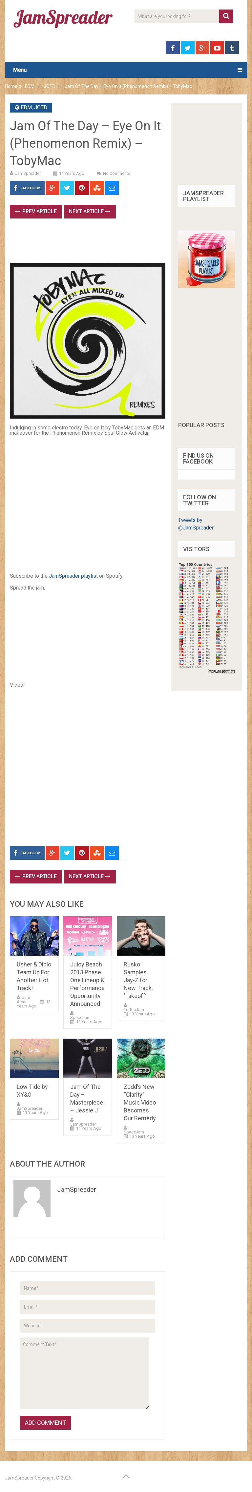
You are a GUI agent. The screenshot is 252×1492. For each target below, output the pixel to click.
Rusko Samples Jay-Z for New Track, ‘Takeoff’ (138, 980)
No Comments (116, 173)
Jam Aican (23, 999)
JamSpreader (28, 173)
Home (11, 86)
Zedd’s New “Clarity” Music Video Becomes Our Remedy (140, 1102)
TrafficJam (134, 1009)
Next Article (89, 211)
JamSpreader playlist (73, 576)
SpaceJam (80, 1017)
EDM (29, 86)
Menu (20, 70)
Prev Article (36, 211)
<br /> (29, 636)
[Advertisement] (129, 243)
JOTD (49, 86)
